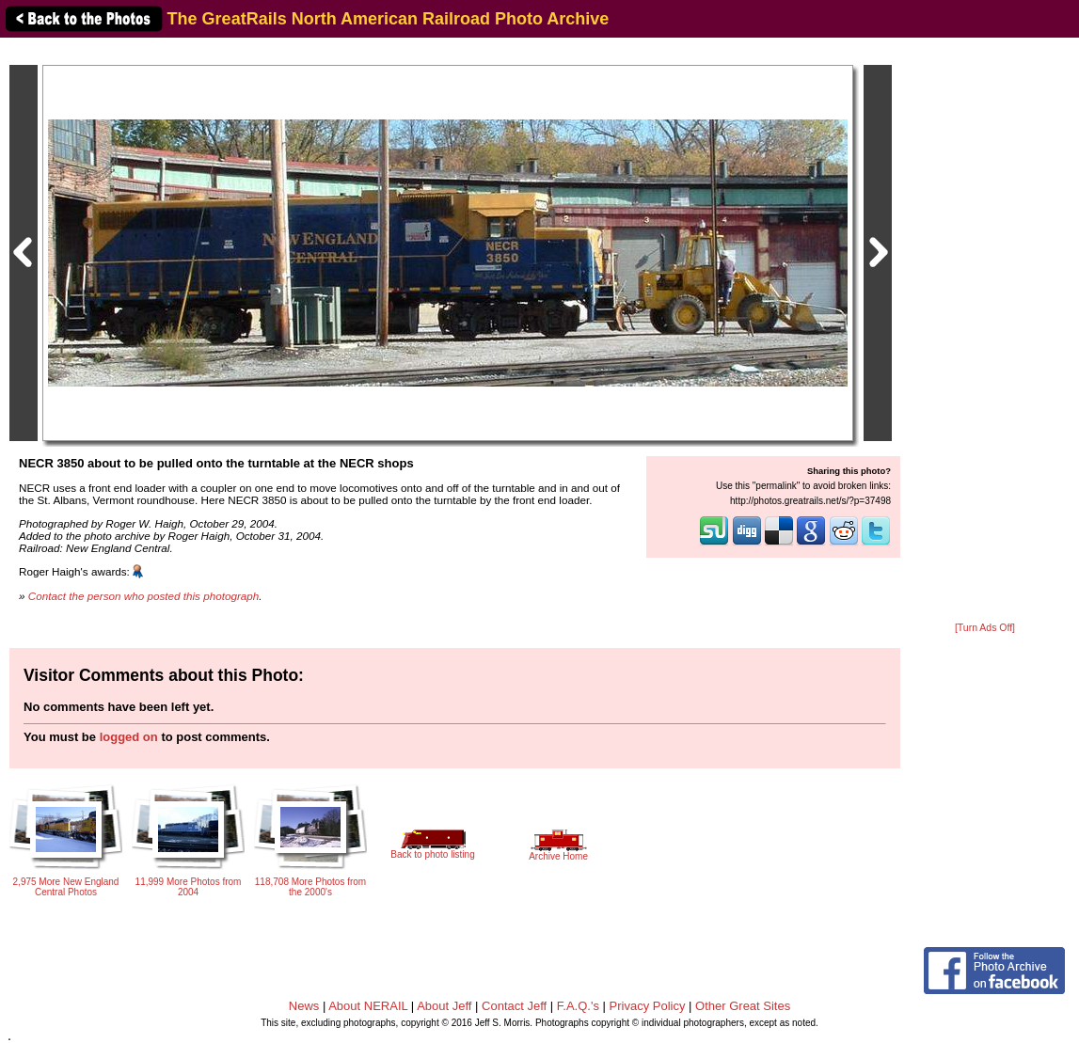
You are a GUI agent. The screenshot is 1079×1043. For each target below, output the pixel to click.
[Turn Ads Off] (985, 628)
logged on (129, 737)
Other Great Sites (742, 1006)
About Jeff (444, 1006)
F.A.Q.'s (578, 1006)
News (304, 1006)
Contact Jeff (514, 1006)
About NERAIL (367, 1006)
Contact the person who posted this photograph (144, 596)
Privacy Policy (648, 1006)
